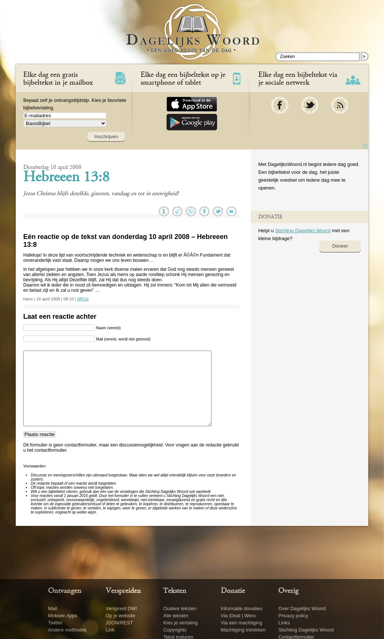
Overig (288, 591)
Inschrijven (106, 136)
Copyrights (174, 630)
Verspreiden (123, 591)
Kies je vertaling (180, 623)
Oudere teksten (179, 608)
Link (110, 630)
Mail (52, 608)
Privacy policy (293, 615)
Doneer (340, 246)
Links (284, 623)
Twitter (55, 623)
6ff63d (82, 299)
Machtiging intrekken (243, 630)
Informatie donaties (241, 608)
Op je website (120, 615)
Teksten (174, 591)
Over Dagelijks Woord (302, 608)
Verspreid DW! (121, 608)
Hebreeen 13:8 (66, 177)
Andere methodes (67, 630)
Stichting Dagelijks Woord (302, 230)
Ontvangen (64, 591)
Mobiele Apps (62, 615)
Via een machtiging (241, 623)
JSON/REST (119, 623)
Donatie (233, 591)
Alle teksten (175, 615)
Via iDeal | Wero (238, 615)
